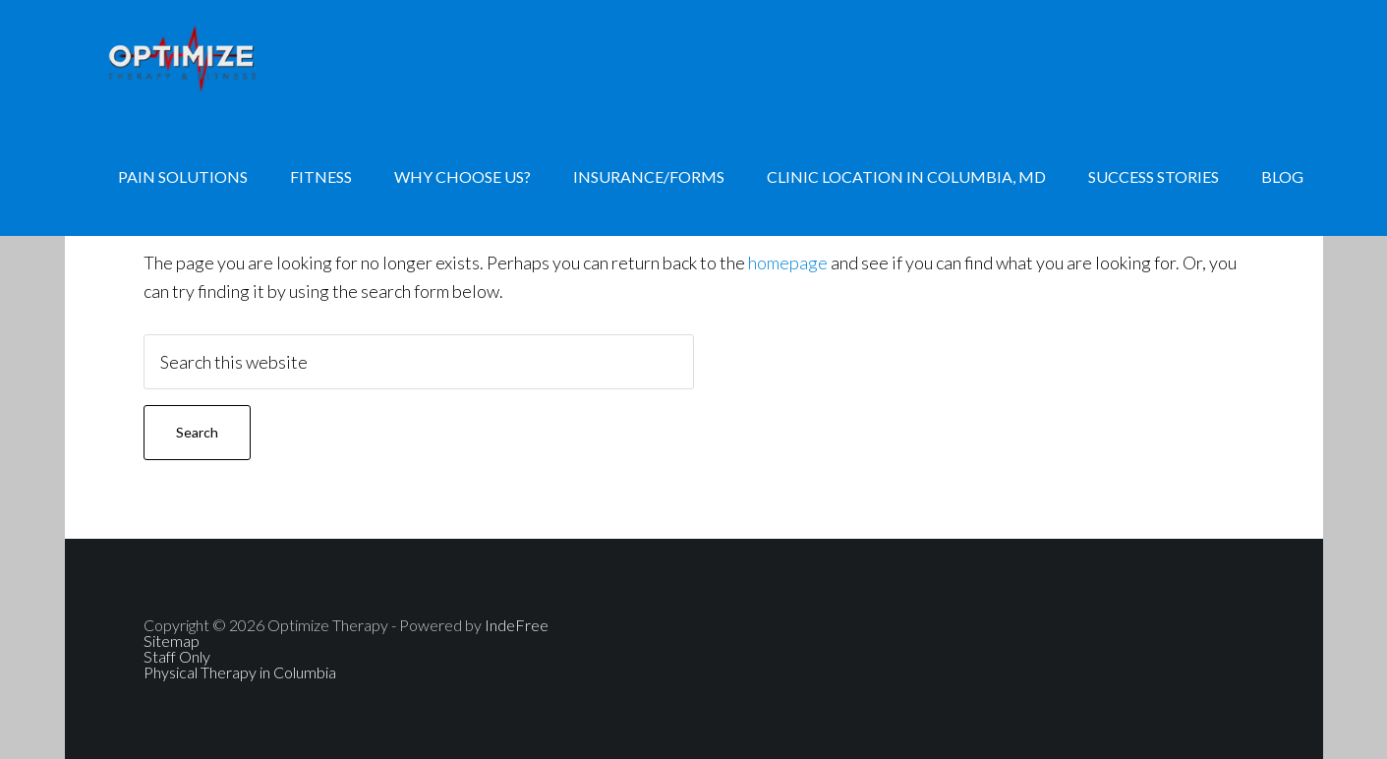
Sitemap (172, 640)
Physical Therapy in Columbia (240, 672)
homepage (788, 262)
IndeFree (517, 624)
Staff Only (177, 656)
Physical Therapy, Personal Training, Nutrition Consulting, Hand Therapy (222, 59)
